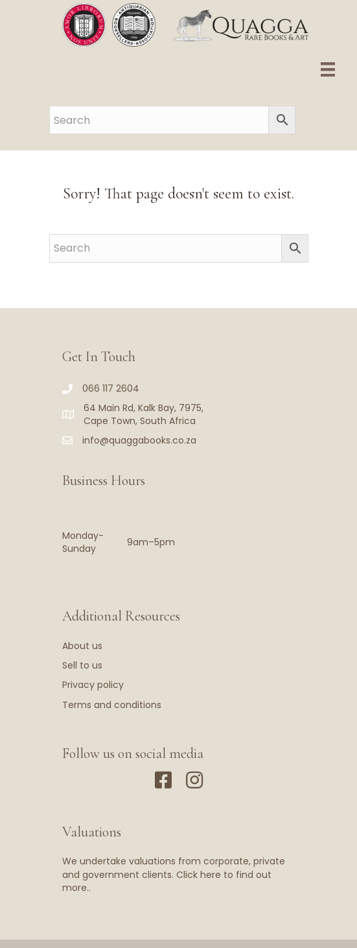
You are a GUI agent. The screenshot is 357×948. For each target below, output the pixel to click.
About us (82, 645)
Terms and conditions (111, 704)
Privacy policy (93, 684)
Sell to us (82, 665)
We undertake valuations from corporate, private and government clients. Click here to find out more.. (173, 874)
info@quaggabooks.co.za (139, 440)
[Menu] (328, 69)
